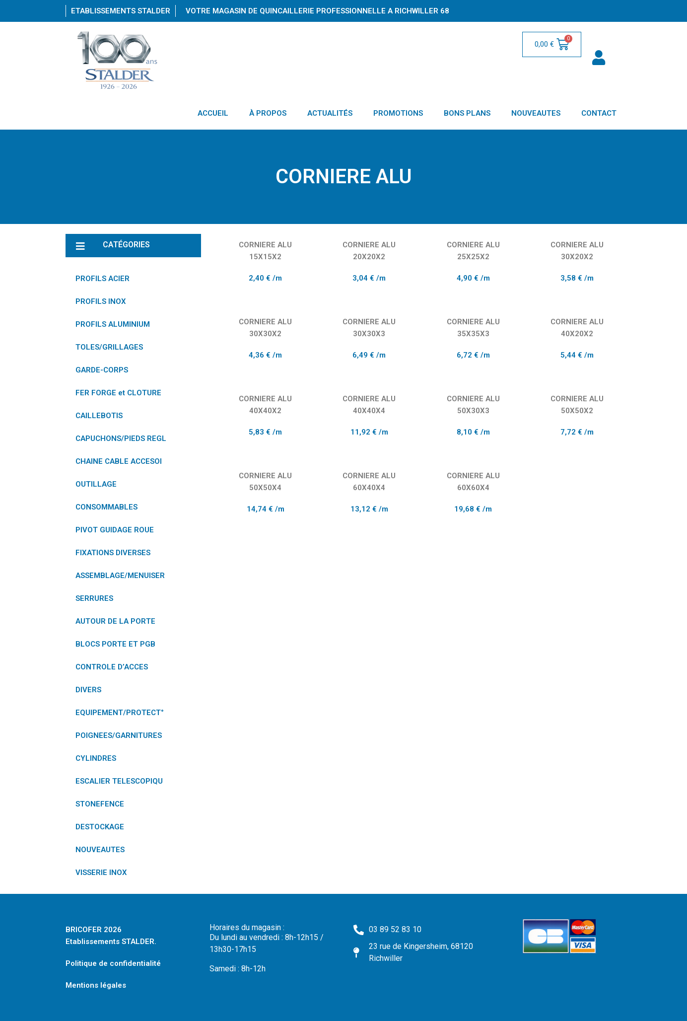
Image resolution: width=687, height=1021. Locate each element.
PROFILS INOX (100, 301)
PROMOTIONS (398, 113)
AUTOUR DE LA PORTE (115, 621)
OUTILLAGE (96, 484)
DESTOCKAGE (99, 826)
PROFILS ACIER (102, 278)
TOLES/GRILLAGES (109, 347)
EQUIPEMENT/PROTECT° (119, 712)
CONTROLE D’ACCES (111, 666)
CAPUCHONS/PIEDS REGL (120, 438)
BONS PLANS (467, 113)
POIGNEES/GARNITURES (118, 735)
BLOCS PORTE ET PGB (115, 644)
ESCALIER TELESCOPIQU (119, 781)
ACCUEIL (213, 113)
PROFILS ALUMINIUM (112, 324)
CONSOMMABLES (106, 507)
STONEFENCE (99, 804)
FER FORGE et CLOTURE (118, 392)
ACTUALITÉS (329, 113)
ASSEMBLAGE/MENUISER (120, 575)
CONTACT (599, 113)
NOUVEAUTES (535, 113)
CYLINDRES (95, 758)
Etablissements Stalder (120, 10)
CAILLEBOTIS (99, 415)
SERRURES (94, 598)
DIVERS (88, 689)
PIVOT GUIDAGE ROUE (114, 529)
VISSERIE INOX (101, 872)
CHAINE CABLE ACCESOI (118, 461)
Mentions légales (96, 985)
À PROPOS (267, 113)
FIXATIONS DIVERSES (112, 552)
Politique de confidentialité (113, 963)
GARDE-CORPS (101, 369)
